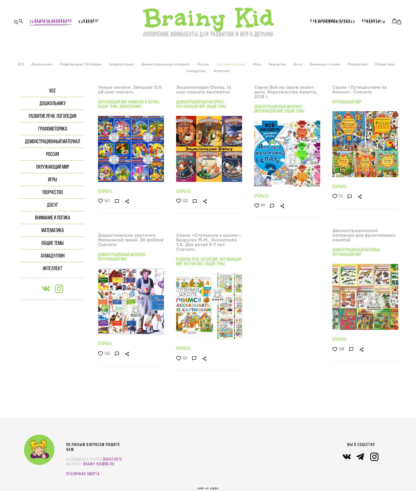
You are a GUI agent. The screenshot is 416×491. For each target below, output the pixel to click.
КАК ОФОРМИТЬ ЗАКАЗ (330, 21)
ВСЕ (21, 62)
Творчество (277, 62)
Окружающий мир (231, 62)
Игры (257, 62)
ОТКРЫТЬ (105, 189)
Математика (358, 62)
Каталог (91, 21)
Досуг (298, 62)
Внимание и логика (325, 62)
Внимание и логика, (144, 100)
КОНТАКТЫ (371, 21)
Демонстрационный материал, (200, 100)
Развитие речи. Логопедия (81, 62)
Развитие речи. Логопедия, (197, 257)
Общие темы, (108, 104)
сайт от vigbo (208, 478)
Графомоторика (122, 62)
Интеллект (221, 69)
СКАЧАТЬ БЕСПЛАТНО (53, 21)
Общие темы (385, 62)
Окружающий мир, (113, 100)
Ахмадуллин (196, 69)
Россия (203, 62)
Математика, (194, 261)
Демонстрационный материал (166, 62)
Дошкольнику (42, 62)
